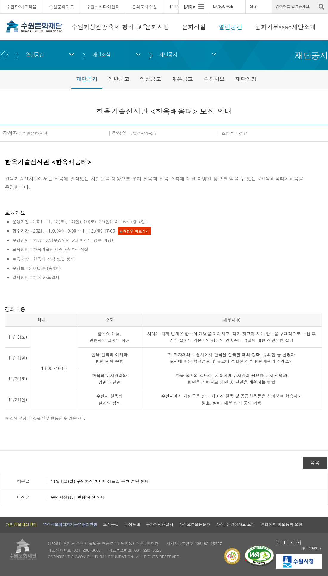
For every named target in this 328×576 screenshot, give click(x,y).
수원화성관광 (89, 26)
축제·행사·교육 (128, 26)
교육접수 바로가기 (134, 230)
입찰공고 (150, 79)
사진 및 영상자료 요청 (235, 524)
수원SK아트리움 (21, 7)
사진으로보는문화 (194, 524)
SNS (253, 6)
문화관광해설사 (159, 524)
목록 (315, 462)
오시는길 (111, 524)
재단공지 (168, 54)
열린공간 (230, 26)
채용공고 (182, 79)
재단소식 (101, 54)
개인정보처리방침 (21, 524)
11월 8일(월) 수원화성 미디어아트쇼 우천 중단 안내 (100, 481)
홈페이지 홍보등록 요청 (281, 524)
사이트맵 (132, 524)
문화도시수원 (144, 7)
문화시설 (194, 26)
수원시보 (214, 79)
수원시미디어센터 (103, 7)
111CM (176, 7)
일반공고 (118, 79)
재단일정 (246, 79)
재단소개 (304, 26)
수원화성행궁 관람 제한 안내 (78, 497)
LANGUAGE (223, 6)
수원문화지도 (61, 7)
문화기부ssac (273, 26)
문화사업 (157, 26)
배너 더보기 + (311, 548)
